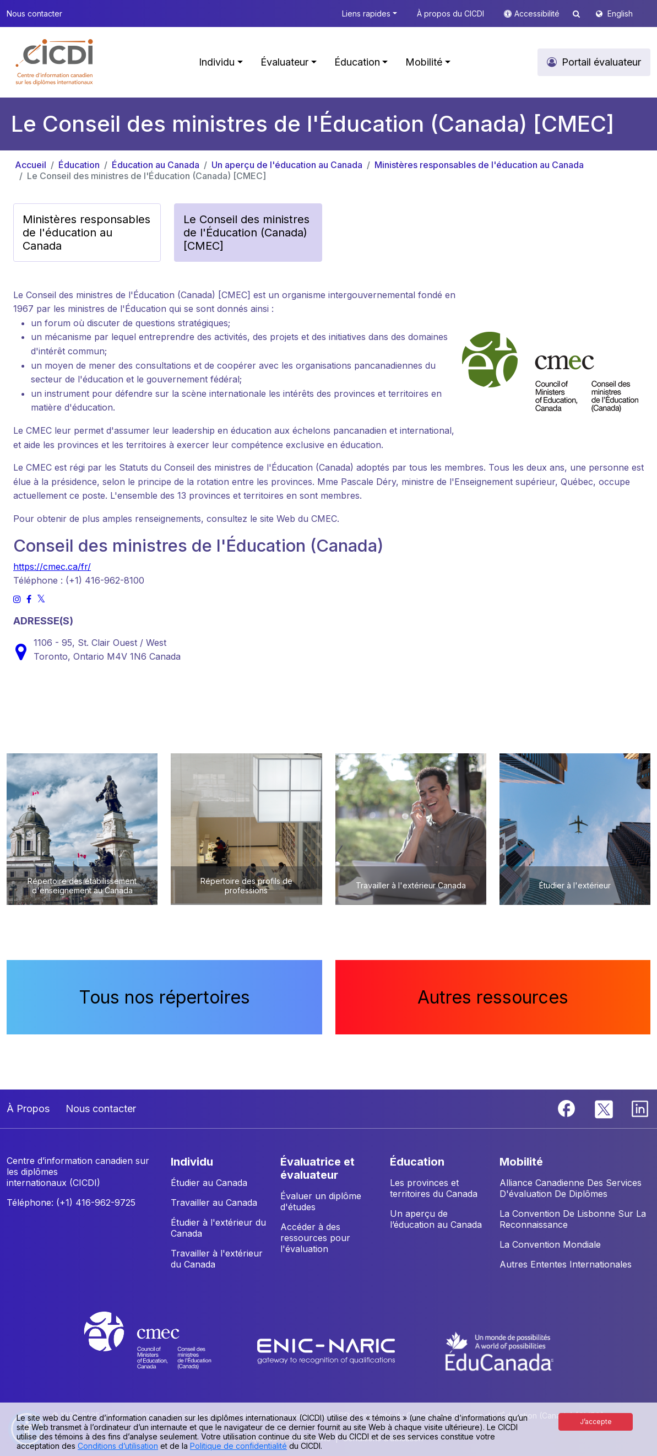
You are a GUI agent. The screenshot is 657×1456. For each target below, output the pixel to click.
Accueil (30, 164)
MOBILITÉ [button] (521, 1161)
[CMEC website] (162, 1350)
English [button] (620, 13)
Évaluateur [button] (284, 62)
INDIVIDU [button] (192, 1161)
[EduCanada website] (499, 1350)
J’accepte (596, 1421)
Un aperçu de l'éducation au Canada (286, 164)
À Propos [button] (28, 1108)
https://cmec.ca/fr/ (52, 566)
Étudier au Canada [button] (209, 1182)
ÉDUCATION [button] (417, 1161)
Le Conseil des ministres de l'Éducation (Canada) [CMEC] (146, 175)
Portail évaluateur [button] (601, 62)
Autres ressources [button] (492, 997)
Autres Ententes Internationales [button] (565, 1264)
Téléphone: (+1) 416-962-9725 (71, 1202)
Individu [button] (217, 62)
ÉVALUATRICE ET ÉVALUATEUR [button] (317, 1168)
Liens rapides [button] (366, 13)
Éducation (79, 164)
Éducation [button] (357, 62)
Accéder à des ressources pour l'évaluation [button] (315, 1237)
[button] (55, 62)
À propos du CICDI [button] (450, 13)
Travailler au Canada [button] (214, 1202)
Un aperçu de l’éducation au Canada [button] (436, 1219)
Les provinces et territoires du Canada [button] (433, 1188)
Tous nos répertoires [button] (164, 997)
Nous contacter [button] (34, 13)
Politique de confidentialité (238, 1445)
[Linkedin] (639, 1107)
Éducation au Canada (155, 164)
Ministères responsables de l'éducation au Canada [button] (86, 232)
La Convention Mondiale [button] (550, 1244)
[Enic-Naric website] (327, 1350)
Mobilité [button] (423, 62)
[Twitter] (604, 1107)
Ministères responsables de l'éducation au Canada (479, 164)
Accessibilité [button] (538, 13)
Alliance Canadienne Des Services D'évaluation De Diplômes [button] (570, 1188)
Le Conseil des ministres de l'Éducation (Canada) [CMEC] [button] (246, 232)
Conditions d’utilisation (118, 1445)
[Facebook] (567, 1107)
